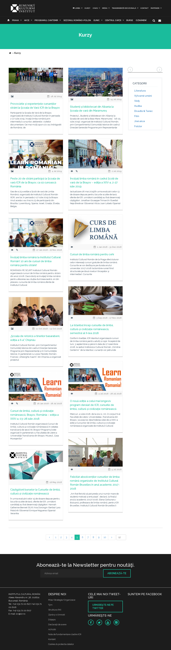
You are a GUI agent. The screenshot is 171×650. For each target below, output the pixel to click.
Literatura (140, 90)
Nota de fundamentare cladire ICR (64, 634)
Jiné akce (139, 121)
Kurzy (87, 8)
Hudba (138, 106)
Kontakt (144, 8)
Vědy (137, 101)
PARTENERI (155, 8)
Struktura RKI (54, 609)
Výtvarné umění (143, 95)
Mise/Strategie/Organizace (61, 600)
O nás (95, 8)
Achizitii (52, 629)
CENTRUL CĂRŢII (113, 20)
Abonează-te (116, 573)
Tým (50, 605)
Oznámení (141, 20)
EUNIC (97, 20)
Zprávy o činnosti (56, 614)
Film (136, 116)
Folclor (138, 126)
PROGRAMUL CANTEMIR (46, 20)
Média (104, 8)
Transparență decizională (124, 8)
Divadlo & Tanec (143, 111)
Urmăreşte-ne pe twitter (103, 606)
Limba (76, 8)
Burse (129, 20)
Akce (26, 20)
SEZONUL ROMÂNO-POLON (77, 20)
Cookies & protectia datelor (61, 644)
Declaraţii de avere (57, 624)
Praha (15, 20)
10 (105, 537)
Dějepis (52, 619)
